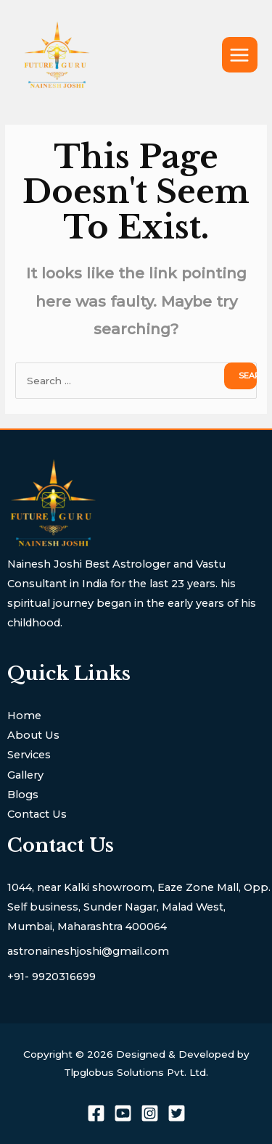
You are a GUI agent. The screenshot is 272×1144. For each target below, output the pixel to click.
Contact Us (37, 814)
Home (24, 715)
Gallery (25, 775)
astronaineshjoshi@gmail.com (88, 951)
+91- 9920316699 (51, 976)
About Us (33, 735)
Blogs (22, 794)
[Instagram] (150, 1113)
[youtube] (123, 1113)
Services (29, 754)
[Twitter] (177, 1113)
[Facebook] (96, 1113)
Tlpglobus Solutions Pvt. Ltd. (136, 1072)
